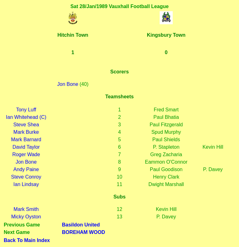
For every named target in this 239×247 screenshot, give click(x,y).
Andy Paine (26, 169)
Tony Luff (26, 109)
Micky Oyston (26, 216)
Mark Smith (26, 209)
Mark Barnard (26, 139)
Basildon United (81, 224)
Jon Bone (67, 84)
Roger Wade (26, 154)
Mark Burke (26, 132)
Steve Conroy (26, 176)
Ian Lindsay (26, 184)
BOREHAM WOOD (83, 232)
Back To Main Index (27, 240)
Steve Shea (26, 124)
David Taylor (26, 147)
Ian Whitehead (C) (26, 117)
